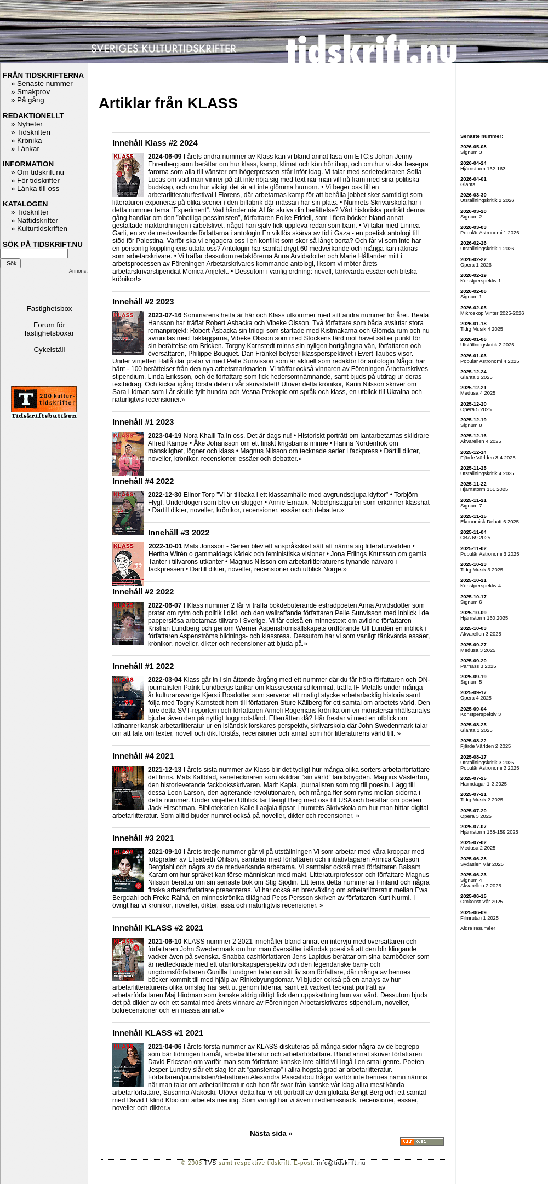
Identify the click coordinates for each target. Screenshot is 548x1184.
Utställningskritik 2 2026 (487, 200)
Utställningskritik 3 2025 (487, 762)
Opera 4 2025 (476, 698)
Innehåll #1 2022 (143, 666)
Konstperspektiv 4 (480, 585)
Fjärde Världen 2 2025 (485, 746)
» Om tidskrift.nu (37, 172)
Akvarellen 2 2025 (480, 885)
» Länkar (25, 149)
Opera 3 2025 (476, 816)
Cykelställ (49, 349)
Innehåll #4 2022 (143, 481)
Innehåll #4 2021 (143, 756)
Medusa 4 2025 (477, 393)
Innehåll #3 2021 (143, 838)
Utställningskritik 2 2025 (487, 345)
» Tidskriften (30, 132)
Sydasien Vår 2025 (482, 864)
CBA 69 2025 (475, 537)
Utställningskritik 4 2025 (487, 473)
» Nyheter (27, 124)
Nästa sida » (271, 1133)
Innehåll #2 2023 (143, 301)
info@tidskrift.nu (341, 1163)
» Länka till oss (35, 188)
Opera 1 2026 (476, 265)
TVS (210, 1163)
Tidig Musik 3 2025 (481, 570)
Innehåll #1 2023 (143, 422)
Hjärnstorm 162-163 (482, 168)
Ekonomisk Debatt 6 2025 (489, 521)
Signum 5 (471, 682)
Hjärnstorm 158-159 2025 (489, 832)
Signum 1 (471, 296)
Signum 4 (471, 880)
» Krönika (26, 140)
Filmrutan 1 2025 (479, 918)
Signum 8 (471, 425)
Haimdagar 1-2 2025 (483, 784)
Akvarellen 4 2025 (480, 441)
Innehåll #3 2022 (178, 532)
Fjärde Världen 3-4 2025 (488, 457)
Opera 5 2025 (476, 409)
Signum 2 (471, 217)
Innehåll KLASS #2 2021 (157, 927)
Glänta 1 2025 (476, 730)
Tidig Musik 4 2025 (481, 329)
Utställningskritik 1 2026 (487, 248)
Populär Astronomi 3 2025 (489, 554)
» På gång (27, 100)
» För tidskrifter (35, 180)
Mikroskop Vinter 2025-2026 (492, 313)
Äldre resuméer (477, 928)
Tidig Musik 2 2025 (481, 799)
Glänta (467, 184)
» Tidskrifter (30, 212)
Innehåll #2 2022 (143, 591)
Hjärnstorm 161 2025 (484, 489)
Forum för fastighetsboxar (49, 329)
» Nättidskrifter (34, 220)
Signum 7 (471, 506)
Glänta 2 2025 (476, 377)
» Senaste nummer (42, 83)
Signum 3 (471, 152)
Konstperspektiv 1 (480, 281)
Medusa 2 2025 (477, 848)
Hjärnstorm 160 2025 (484, 618)
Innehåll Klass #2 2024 (155, 142)
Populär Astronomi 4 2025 (489, 361)
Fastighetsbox (49, 308)
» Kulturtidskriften (39, 228)
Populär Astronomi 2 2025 (489, 768)
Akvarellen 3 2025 (480, 634)
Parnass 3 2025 (478, 666)
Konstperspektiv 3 (480, 714)
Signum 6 (471, 602)
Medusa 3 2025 (477, 650)
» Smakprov (30, 92)
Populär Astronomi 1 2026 (489, 232)
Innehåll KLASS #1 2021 (157, 1033)
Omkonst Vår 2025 (481, 901)
